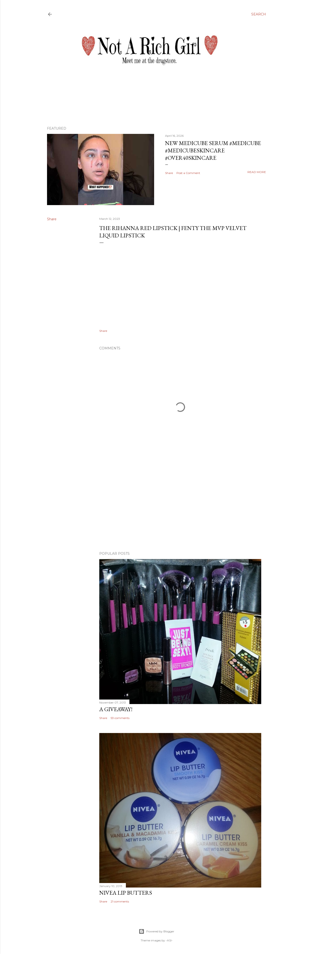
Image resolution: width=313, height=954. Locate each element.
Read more (256, 172)
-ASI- (169, 940)
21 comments (120, 901)
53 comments (120, 718)
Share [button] (169, 173)
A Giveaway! (116, 709)
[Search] (258, 14)
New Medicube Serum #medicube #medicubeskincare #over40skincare (213, 150)
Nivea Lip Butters (125, 892)
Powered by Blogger (156, 931)
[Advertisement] (180, 506)
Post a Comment (188, 173)
